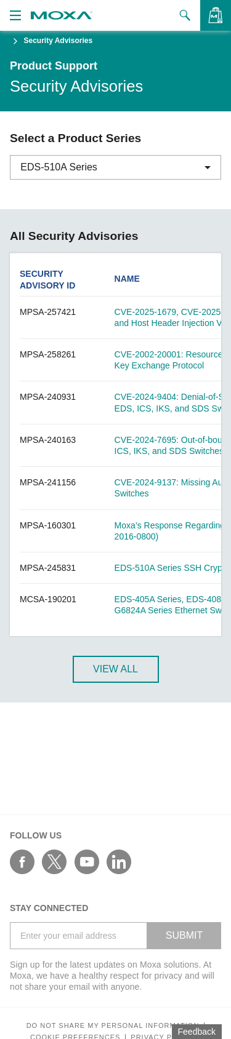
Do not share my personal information (113, 1025)
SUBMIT (184, 935)
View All (115, 669)
